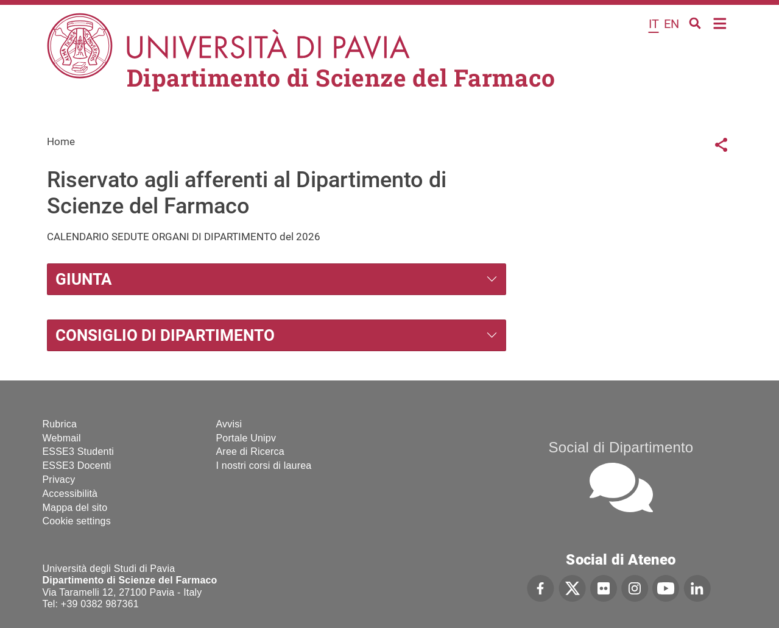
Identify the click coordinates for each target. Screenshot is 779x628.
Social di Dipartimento (621, 447)
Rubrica (60, 424)
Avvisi (229, 424)
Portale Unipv (246, 438)
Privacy (59, 479)
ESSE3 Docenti (77, 465)
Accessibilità (70, 493)
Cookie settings (77, 521)
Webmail (62, 438)
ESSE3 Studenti (79, 451)
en (671, 23)
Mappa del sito (75, 507)
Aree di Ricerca (250, 451)
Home (720, 22)
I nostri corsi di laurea (264, 465)
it (654, 23)
